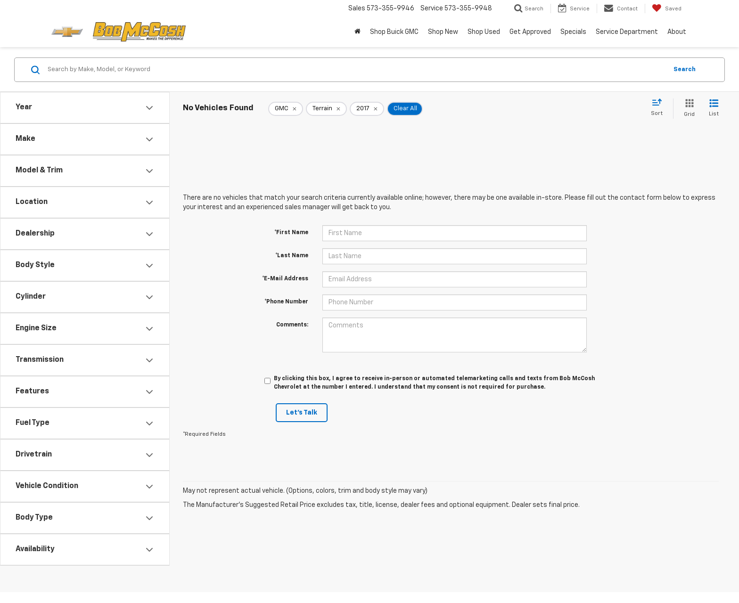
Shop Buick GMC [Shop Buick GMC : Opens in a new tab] (394, 32)
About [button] (676, 32)
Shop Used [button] (484, 32)
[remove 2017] (367, 109)
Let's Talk (301, 412)
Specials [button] (573, 32)
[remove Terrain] (326, 109)
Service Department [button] (627, 32)
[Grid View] (687, 108)
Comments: (292, 325)
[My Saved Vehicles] (667, 8)
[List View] (714, 108)
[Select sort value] (659, 107)
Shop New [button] (443, 32)
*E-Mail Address (285, 279)
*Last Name (291, 256)
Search (684, 69)
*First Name (291, 233)
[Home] (357, 32)
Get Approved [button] (530, 32)
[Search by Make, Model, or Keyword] (356, 69)
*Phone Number (286, 302)
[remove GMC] (285, 109)
